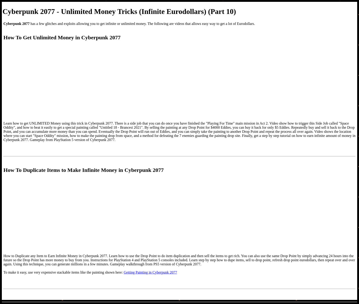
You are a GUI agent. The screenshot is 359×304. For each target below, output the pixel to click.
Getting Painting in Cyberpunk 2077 (150, 272)
